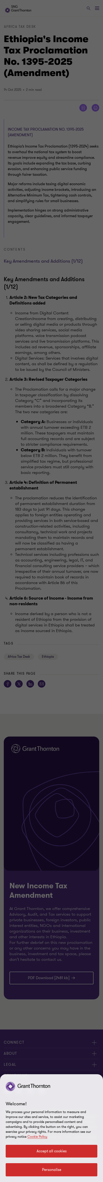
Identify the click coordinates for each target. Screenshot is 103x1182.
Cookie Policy (37, 1136)
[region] (51, 1128)
